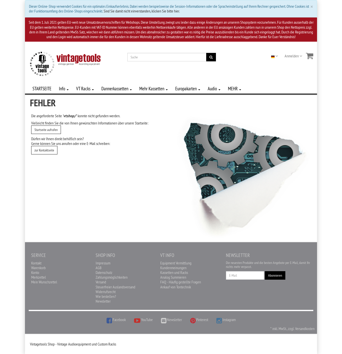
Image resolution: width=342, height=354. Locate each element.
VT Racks (85, 89)
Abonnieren (275, 275)
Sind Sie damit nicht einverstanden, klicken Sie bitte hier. (142, 10)
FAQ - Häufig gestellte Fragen (180, 281)
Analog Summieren (173, 277)
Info (64, 89)
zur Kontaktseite (44, 150)
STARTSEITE (41, 89)
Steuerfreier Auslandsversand (115, 286)
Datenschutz (104, 272)
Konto (35, 272)
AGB (99, 267)
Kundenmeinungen (173, 267)
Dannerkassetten (116, 89)
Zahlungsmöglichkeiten (112, 277)
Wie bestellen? (106, 296)
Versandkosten (305, 328)
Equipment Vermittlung (175, 262)
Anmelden (293, 55)
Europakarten (187, 89)
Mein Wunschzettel (44, 281)
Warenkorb (38, 267)
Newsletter (103, 301)
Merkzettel (38, 277)
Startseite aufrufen (46, 129)
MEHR (234, 89)
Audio (214, 89)
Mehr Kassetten (153, 89)
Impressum (103, 262)
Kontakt (36, 262)
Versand (101, 281)
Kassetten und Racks (174, 272)
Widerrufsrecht (106, 291)
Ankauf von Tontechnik (175, 286)
